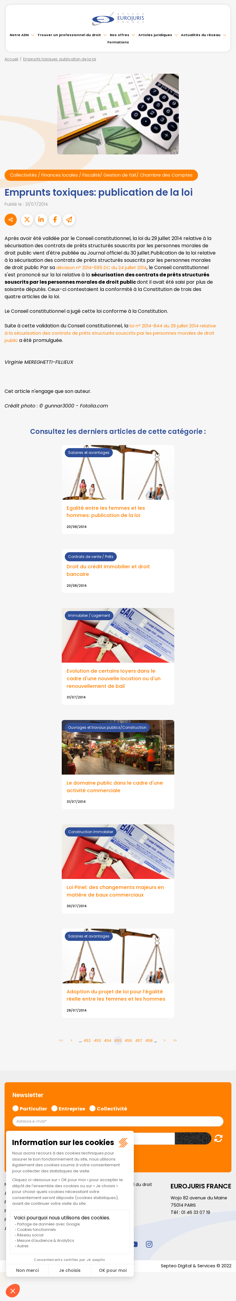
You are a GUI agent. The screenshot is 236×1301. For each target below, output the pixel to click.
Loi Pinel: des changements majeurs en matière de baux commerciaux (115, 896)
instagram (149, 1257)
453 (97, 1054)
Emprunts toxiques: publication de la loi (59, 59)
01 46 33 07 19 (197, 1226)
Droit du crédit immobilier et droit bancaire (112, 572)
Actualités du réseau (200, 34)
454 (107, 1054)
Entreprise (72, 1121)
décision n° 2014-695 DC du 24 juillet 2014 (105, 268)
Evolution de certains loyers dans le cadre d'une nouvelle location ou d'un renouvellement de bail (117, 681)
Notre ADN (19, 34)
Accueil (11, 59)
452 (87, 1054)
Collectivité (112, 1121)
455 (118, 1054)
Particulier (33, 1121)
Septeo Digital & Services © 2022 (192, 1280)
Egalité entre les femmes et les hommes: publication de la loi (108, 512)
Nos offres (119, 34)
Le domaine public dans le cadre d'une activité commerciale (111, 790)
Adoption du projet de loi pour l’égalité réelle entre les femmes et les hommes (118, 1004)
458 (149, 1054)
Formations (118, 42)
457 (138, 1054)
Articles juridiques (155, 34)
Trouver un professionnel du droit (69, 34)
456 (128, 1054)
